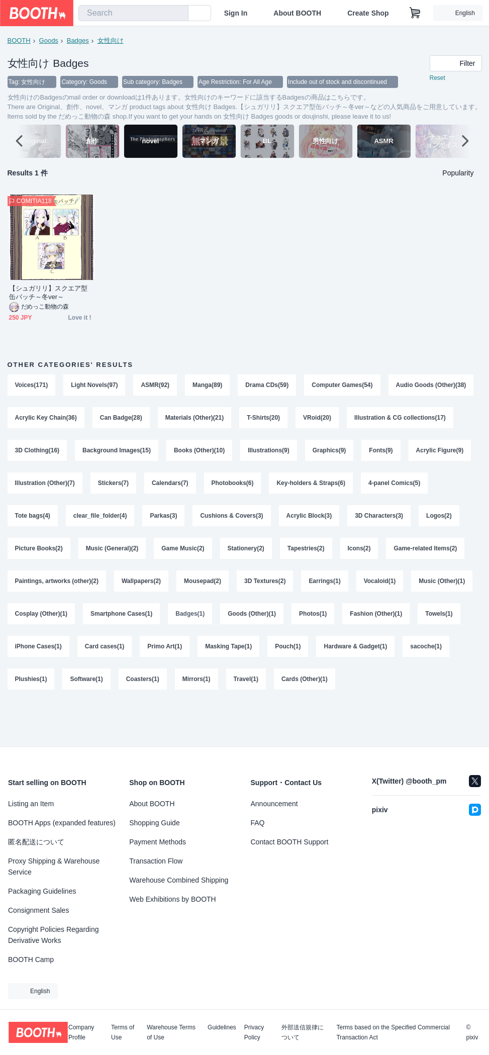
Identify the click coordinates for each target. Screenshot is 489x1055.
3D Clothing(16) (152, 451)
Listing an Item (31, 804)
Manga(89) (207, 385)
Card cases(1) (282, 650)
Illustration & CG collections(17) (61, 451)
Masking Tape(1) (405, 650)
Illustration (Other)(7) (162, 485)
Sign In (236, 13)
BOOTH (19, 40)
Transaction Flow (155, 861)
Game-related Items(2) (93, 584)
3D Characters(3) (39, 551)
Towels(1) (154, 650)
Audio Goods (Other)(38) (50, 418)
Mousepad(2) (335, 584)
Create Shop (367, 13)
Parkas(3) (238, 518)
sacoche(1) (166, 684)
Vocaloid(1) (86, 617)
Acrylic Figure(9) (86, 485)
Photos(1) (29, 650)
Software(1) (276, 684)
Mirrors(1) (386, 684)
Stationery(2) (366, 551)
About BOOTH (297, 13)
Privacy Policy (254, 1032)
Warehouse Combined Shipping (178, 880)
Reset (437, 78)
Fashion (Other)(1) (92, 650)
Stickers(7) (231, 485)
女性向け (110, 40)
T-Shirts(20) (357, 418)
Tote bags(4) (107, 518)
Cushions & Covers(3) (306, 518)
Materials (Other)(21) (288, 418)
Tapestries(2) (426, 551)
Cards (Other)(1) (38, 717)
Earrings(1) (31, 617)
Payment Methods (157, 842)
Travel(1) (436, 684)
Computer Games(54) (342, 385)
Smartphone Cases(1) (301, 617)
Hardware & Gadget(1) (95, 684)
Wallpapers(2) (274, 584)
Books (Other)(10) (313, 451)
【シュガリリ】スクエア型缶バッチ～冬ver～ (48, 293)
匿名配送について (36, 842)
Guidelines (222, 1027)
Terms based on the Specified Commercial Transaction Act (392, 1032)
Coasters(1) (332, 684)
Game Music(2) (302, 551)
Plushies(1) (221, 684)
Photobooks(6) (350, 485)
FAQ (258, 823)
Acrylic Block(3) (384, 518)
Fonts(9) (27, 485)
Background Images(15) (231, 451)
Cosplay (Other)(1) (220, 617)
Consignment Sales (38, 910)
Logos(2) (99, 551)
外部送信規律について (302, 1032)
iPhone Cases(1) (214, 650)
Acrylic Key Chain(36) (139, 418)
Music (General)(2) (232, 551)
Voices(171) (31, 385)
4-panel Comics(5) (41, 518)
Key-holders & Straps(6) (429, 485)
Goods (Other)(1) (432, 617)
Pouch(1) (28, 684)
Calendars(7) (287, 485)
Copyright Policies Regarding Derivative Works (53, 934)
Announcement (274, 804)
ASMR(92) (155, 385)
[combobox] (133, 13)
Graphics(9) (444, 451)
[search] (178, 14)
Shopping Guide (154, 823)
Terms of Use (122, 1032)
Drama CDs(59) (267, 385)
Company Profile (81, 1032)
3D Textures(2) (398, 584)
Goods (48, 40)
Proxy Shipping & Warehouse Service (54, 866)
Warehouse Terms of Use (171, 1032)
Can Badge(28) (214, 418)
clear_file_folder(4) (175, 518)
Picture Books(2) (158, 551)
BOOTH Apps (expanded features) (62, 823)
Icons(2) (26, 584)
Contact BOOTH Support (290, 842)
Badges (78, 40)
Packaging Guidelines (42, 891)
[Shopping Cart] (415, 13)
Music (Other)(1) (148, 617)
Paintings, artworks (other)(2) (190, 584)
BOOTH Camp (31, 959)
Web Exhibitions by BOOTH (172, 899)
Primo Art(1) (341, 650)
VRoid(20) (411, 418)
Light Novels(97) (94, 385)
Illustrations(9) (384, 451)
